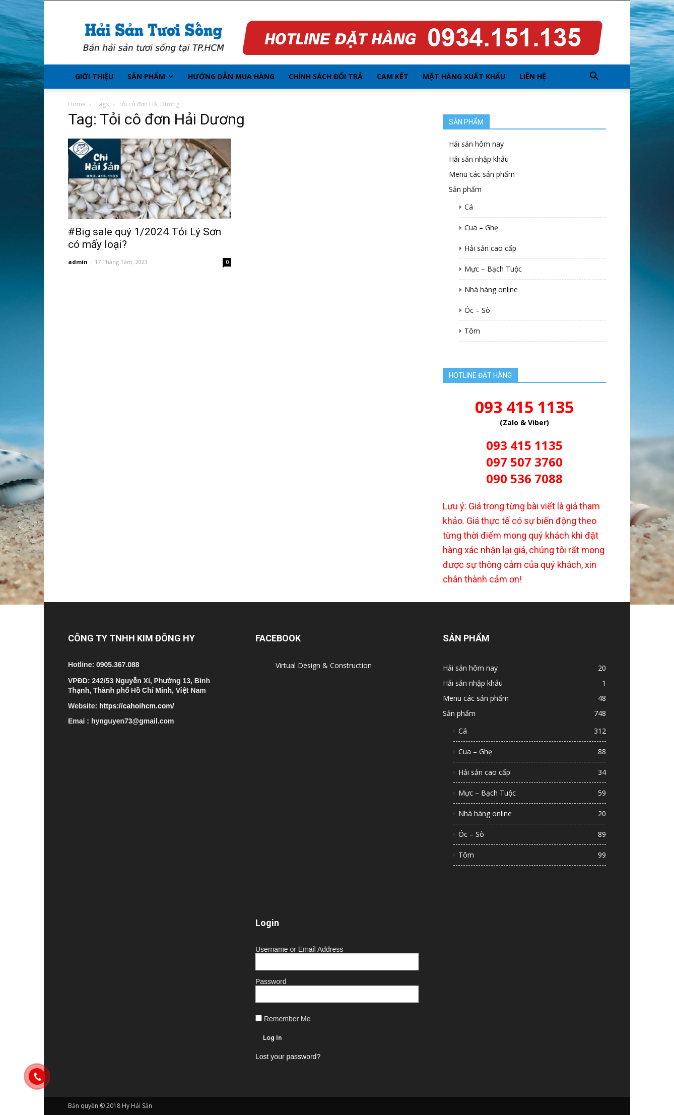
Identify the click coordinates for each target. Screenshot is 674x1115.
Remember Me (282, 1019)
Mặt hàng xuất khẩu (464, 76)
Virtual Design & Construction (324, 665)
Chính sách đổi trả (326, 76)
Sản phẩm (150, 76)
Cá (468, 207)
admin (78, 262)
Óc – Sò (477, 310)
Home (77, 104)
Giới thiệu (94, 76)
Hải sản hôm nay (476, 144)
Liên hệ (532, 76)
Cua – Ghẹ (481, 227)
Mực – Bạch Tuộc (493, 269)
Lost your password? (287, 1057)
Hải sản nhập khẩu (479, 159)
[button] (594, 76)
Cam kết (393, 76)
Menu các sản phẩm (482, 174)
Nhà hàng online (491, 289)
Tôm (472, 331)
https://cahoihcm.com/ (136, 706)
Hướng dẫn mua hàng (231, 76)
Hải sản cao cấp (490, 248)
